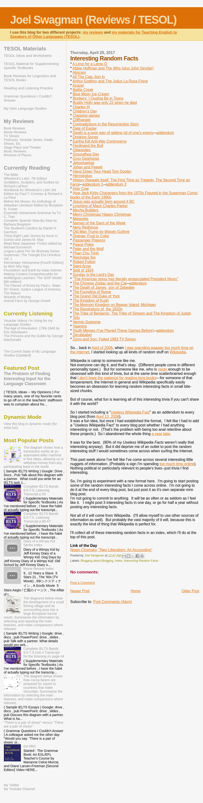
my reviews (93, 32)
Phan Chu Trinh (86, 253)
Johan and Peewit (87, 167)
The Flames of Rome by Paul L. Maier (32, 285)
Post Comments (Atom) (112, 602)
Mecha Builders (85, 210)
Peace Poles (83, 245)
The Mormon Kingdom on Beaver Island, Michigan (114, 305)
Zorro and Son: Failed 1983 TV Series (104, 339)
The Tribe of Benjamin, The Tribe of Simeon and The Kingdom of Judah (132, 313)
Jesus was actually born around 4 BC (104, 201)
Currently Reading (27, 168)
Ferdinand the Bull (88, 146)
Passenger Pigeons (89, 240)
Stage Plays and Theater (22, 147)
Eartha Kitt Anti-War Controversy (100, 141)
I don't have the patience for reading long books (116, 378)
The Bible (11, 175)
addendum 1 (92, 184)
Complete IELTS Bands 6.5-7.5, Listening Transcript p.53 (40, 490)
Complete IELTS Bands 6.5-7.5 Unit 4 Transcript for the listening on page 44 (43, 652)
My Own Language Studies (25, 108)
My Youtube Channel (19, 789)
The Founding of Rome (92, 292)
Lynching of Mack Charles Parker (100, 206)
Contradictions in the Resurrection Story (106, 124)
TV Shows (11, 136)
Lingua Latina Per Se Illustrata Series (32, 251)
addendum (165, 133)
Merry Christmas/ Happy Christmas (102, 214)
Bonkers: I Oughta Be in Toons (98, 98)
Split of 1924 (83, 270)
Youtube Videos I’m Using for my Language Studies (28, 322)
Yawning (80, 326)
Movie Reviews (15, 132)
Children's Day (85, 111)
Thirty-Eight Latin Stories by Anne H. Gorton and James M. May (31, 238)
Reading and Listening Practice (28, 88)
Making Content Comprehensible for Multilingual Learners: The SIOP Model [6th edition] (33, 278)
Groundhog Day (86, 154)
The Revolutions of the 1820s (97, 309)
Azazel (78, 85)
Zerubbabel (82, 335)
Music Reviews (15, 151)
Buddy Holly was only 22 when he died (105, 103)
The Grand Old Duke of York (96, 296)
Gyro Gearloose (86, 158)
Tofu (76, 318)
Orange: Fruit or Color (91, 236)
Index (118, 560)
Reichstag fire (84, 257)
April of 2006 (102, 348)
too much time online (177, 464)
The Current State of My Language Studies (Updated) (30, 353)
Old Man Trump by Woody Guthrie (101, 232)
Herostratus (82, 176)
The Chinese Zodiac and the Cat (100, 283)
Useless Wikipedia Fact (130, 412)
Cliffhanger (82, 120)
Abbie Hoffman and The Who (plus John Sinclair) (112, 68)
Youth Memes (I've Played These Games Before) (113, 331)
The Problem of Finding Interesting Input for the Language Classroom (27, 378)
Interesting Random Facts (141, 560)
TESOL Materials (25, 49)
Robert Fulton (84, 262)
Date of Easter (84, 128)
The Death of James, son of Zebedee (104, 288)
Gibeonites (82, 150)
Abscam (79, 72)
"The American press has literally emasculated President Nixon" (125, 279)
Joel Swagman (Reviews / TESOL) (93, 19)
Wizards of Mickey (17, 297)
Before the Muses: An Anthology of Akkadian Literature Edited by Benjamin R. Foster (33, 205)
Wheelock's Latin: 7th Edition (25, 178)
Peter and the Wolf (88, 249)
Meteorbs (80, 219)
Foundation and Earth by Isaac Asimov (33, 270)
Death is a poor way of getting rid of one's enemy (113, 133)
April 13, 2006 (107, 417)
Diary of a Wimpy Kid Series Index (39, 543)
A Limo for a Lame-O (89, 64)
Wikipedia (178, 352)
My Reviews (19, 121)
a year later (161, 434)
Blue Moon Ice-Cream (91, 94)
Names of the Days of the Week (99, 223)
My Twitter (11, 785)
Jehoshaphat (83, 163)
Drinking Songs (85, 137)
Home (136, 591)
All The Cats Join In (88, 77)
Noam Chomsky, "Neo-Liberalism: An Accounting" (111, 550)
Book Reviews (14, 128)
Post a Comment (82, 583)
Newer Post (80, 591)
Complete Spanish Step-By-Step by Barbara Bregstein (30, 222)
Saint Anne (82, 266)
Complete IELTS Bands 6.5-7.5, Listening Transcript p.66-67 (40, 517)
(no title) (29, 746)
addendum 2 (116, 184)
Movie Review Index (38, 569)
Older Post (190, 591)
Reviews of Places (17, 155)
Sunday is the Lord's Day (93, 275)
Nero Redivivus (85, 227)
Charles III (81, 107)
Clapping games (86, 115)
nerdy (163, 369)
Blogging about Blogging (97, 560)
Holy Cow (81, 189)
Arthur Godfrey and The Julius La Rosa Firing (110, 81)
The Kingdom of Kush (91, 300)
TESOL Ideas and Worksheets (28, 56)
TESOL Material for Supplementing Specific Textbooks (31, 66)
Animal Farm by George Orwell (27, 301)
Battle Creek (83, 90)
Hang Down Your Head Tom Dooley (102, 171)
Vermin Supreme (87, 322)
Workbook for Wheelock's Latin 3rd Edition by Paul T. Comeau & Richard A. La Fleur (33, 193)
